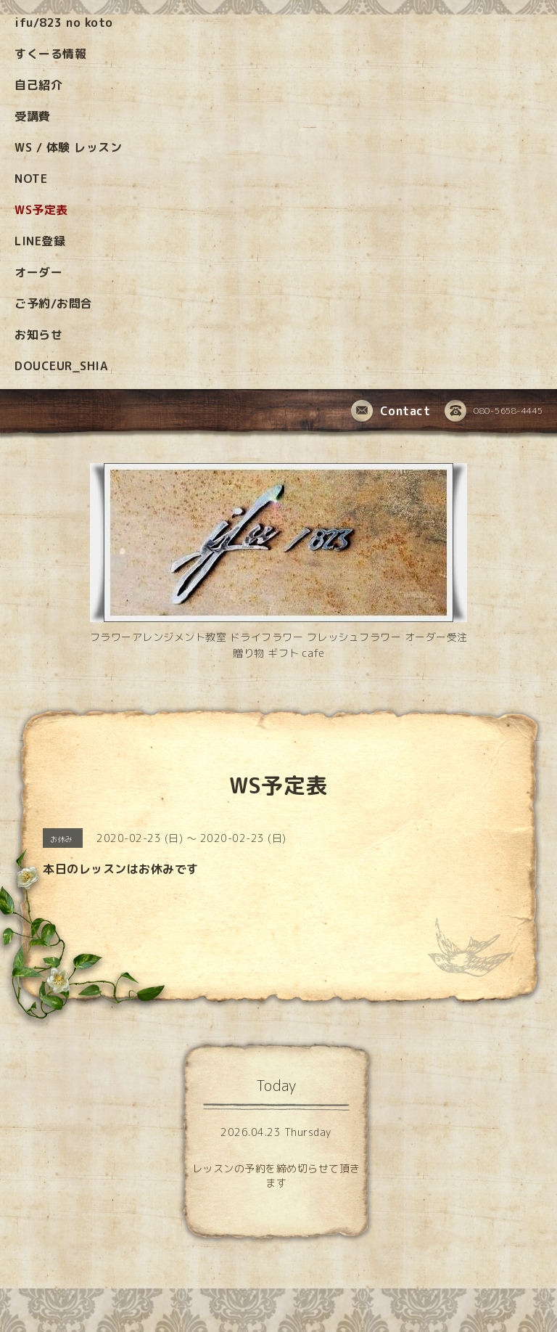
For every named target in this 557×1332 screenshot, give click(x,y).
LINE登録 (40, 241)
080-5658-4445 (494, 411)
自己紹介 (38, 85)
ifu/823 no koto (64, 22)
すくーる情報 (50, 54)
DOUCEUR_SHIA (61, 366)
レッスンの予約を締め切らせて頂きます (276, 1175)
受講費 (33, 116)
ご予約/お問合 (54, 303)
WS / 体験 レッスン (68, 147)
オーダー (38, 272)
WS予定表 (41, 210)
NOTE (31, 179)
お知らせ (38, 335)
